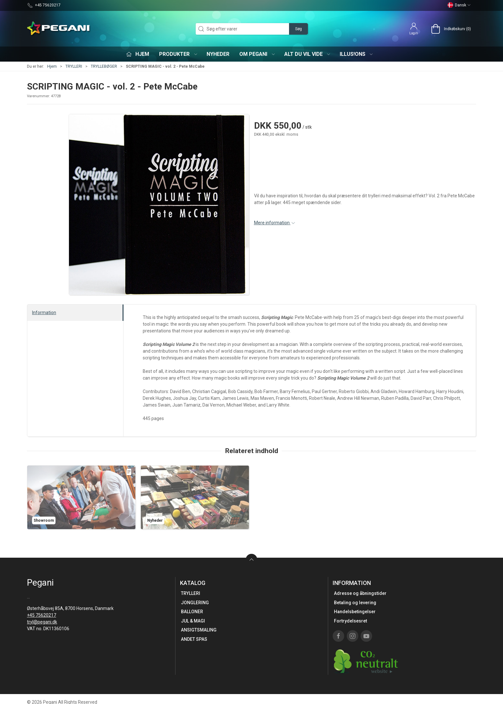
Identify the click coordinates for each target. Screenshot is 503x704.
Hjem (52, 66)
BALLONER (192, 611)
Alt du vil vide (307, 54)
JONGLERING (195, 602)
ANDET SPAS (194, 639)
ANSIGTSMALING (199, 629)
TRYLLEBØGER (104, 66)
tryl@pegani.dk (42, 621)
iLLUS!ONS (357, 54)
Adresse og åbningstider (360, 593)
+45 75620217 (41, 615)
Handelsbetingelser (355, 611)
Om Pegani (257, 54)
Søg (298, 29)
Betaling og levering (355, 602)
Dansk (459, 5)
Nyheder (218, 54)
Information (44, 312)
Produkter (178, 54)
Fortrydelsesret (350, 620)
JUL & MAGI (193, 620)
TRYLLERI (73, 66)
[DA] (59, 29)
